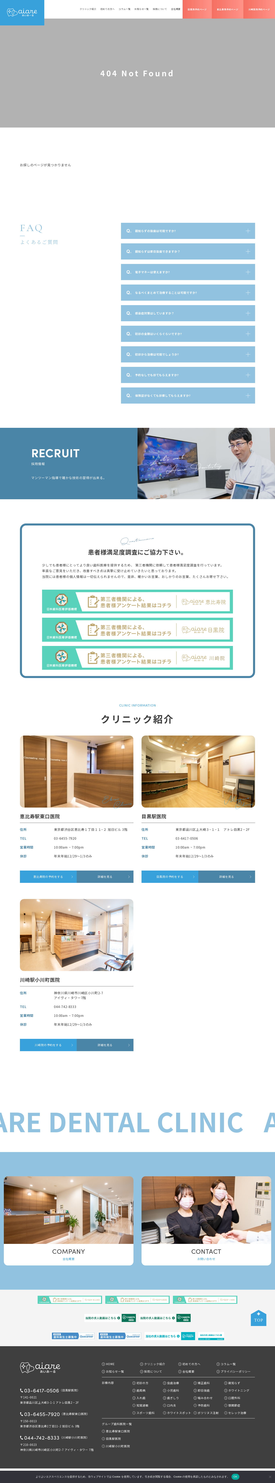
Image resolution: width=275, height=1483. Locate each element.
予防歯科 (202, 1405)
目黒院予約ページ (197, 9)
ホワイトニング (236, 1390)
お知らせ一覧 (141, 9)
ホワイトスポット (177, 1412)
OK (235, 1476)
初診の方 (140, 1383)
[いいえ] (270, 1477)
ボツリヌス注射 (206, 1412)
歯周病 (139, 1390)
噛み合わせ (203, 1398)
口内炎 (169, 1405)
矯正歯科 (202, 1383)
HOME (108, 1364)
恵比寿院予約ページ (227, 9)
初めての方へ (107, 9)
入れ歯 (139, 1398)
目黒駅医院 (111, 1438)
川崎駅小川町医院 (116, 1446)
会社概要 (176, 9)
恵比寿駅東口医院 (116, 1431)
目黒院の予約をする (169, 877)
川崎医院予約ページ (259, 9)
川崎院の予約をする (48, 1045)
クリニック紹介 (88, 9)
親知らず (232, 1383)
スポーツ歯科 (143, 1412)
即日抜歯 (202, 1390)
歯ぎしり (171, 1398)
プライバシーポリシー (234, 1371)
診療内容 (108, 1383)
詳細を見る (105, 877)
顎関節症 (232, 1405)
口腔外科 (232, 1398)
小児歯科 (171, 1390)
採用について (160, 9)
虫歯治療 (171, 1383)
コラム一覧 (124, 9)
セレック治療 (235, 1412)
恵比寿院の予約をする (48, 877)
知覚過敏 (140, 1405)
